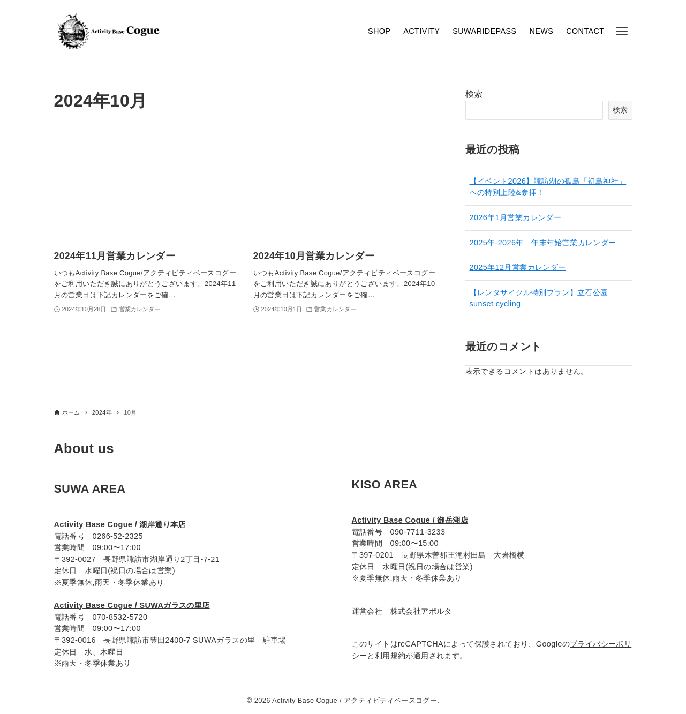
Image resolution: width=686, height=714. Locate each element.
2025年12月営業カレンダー (518, 267)
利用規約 (390, 655)
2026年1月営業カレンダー (516, 217)
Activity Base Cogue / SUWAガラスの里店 (132, 605)
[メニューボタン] (621, 31)
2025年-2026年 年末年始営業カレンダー (543, 242)
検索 (474, 94)
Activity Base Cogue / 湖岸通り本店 (120, 524)
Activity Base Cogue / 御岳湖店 (410, 520)
